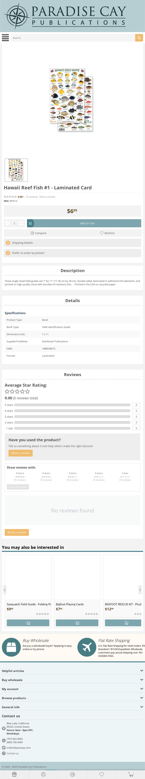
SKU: (6, 201)
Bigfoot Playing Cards (70, 604)
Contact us (13, 753)
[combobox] (77, 38)
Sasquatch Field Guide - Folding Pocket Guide (29, 604)
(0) (32, 197)
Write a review (47, 197)
